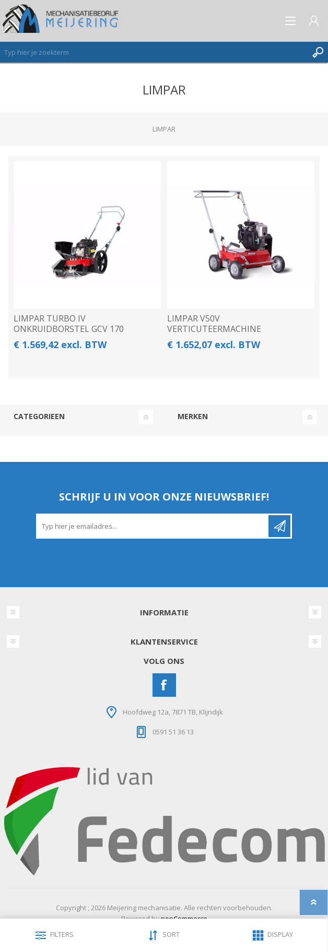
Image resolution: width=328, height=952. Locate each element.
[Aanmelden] (153, 526)
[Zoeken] (153, 52)
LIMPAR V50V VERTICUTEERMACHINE (214, 324)
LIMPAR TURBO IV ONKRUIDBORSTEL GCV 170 (69, 324)
